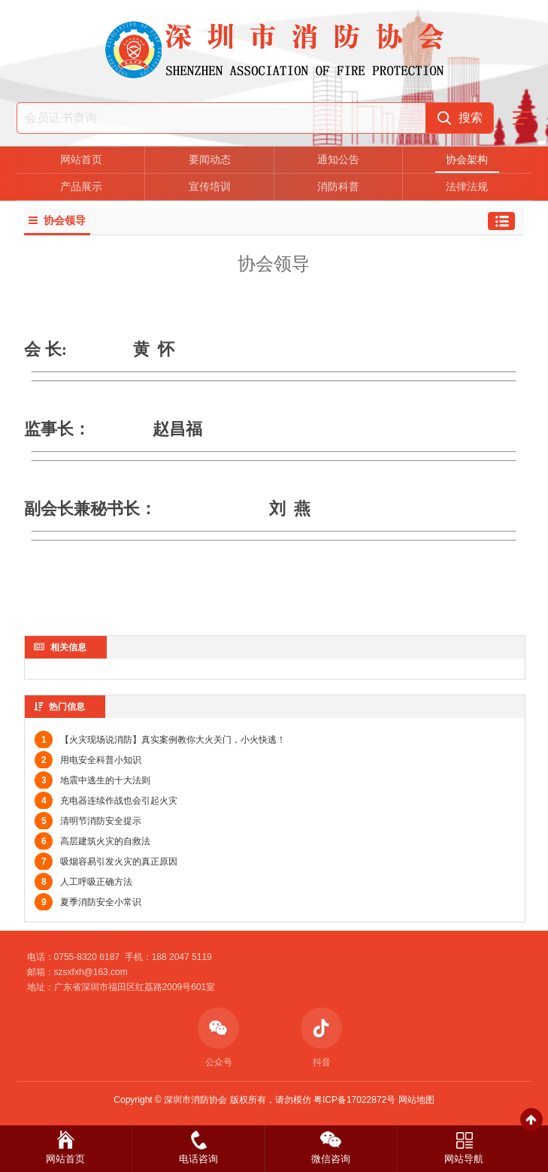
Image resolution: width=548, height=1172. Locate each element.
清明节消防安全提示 (88, 821)
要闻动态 (210, 159)
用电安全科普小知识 (88, 760)
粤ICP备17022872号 (354, 1100)
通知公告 (338, 159)
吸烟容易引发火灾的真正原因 (106, 861)
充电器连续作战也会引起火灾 (106, 800)
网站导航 (463, 1158)
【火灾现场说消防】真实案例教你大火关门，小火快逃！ (160, 739)
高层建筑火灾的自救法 (92, 841)
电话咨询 (198, 1158)
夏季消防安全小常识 (88, 902)
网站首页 (81, 159)
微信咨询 (330, 1158)
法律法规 (467, 186)
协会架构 (467, 159)
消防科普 (338, 186)
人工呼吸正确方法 (83, 882)
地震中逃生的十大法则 (92, 780)
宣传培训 (210, 186)
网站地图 (416, 1100)
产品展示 (81, 186)
